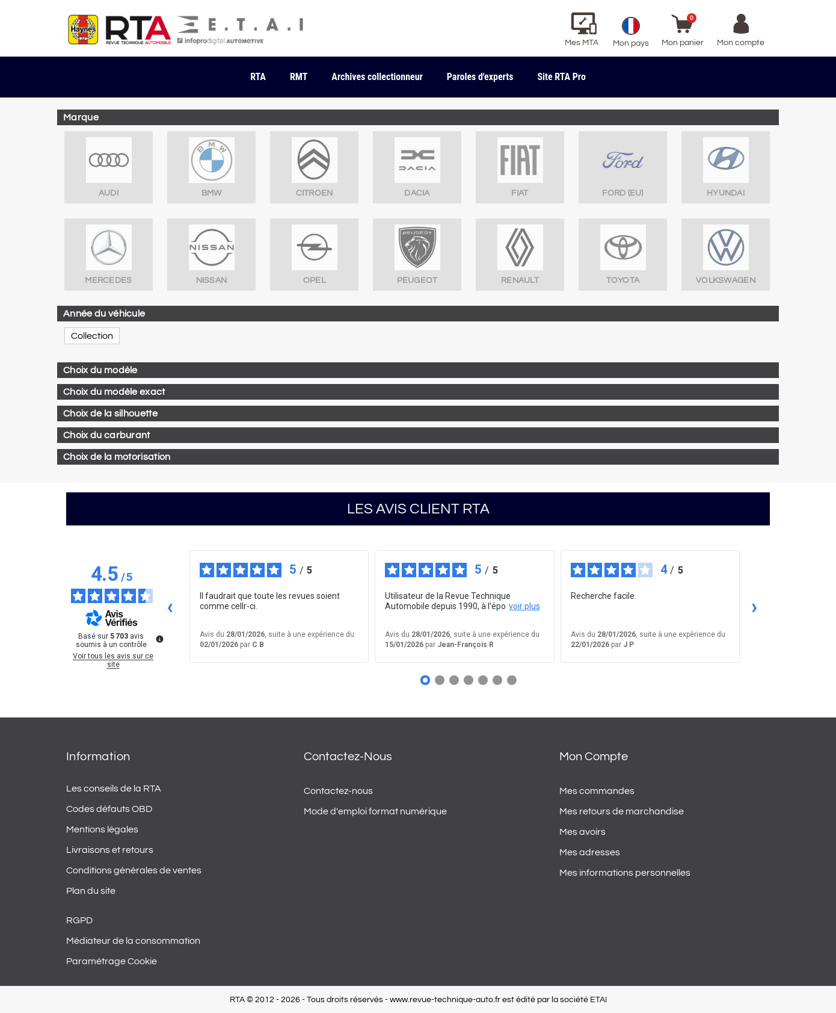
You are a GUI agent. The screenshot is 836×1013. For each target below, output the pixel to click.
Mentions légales (102, 829)
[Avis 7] (512, 680)
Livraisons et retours (109, 850)
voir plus (524, 606)
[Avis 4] (468, 680)
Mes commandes (597, 791)
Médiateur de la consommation (133, 941)
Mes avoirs (582, 832)
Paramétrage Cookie (111, 961)
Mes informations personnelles (624, 873)
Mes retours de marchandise (621, 811)
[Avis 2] (439, 680)
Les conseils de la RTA (113, 788)
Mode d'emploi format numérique (375, 811)
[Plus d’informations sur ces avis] (159, 638)
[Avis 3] (454, 680)
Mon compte (593, 757)
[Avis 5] (483, 680)
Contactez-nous (338, 791)
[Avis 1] (425, 680)
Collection (92, 336)
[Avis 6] (497, 680)
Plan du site (90, 891)
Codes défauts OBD (109, 809)
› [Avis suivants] (754, 606)
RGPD (79, 920)
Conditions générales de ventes (133, 870)
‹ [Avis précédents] (170, 606)
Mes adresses (589, 852)
